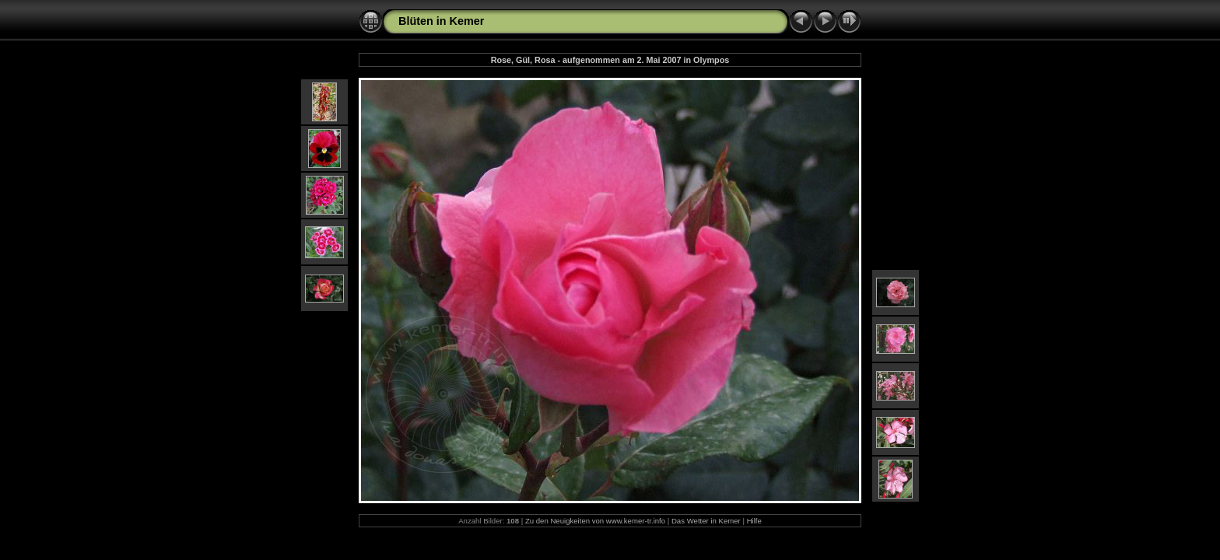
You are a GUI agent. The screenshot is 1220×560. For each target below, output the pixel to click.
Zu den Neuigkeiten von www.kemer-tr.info (595, 520)
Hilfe (754, 520)
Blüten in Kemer (441, 21)
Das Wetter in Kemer (706, 520)
